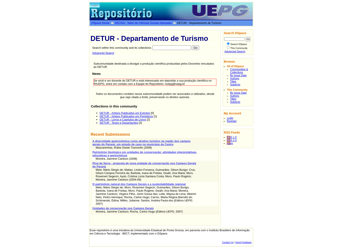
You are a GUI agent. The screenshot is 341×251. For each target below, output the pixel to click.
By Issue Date (238, 75)
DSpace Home (100, 23)
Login (95, 5)
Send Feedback (243, 242)
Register (232, 121)
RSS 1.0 (232, 137)
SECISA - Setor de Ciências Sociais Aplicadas (143, 23)
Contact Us (228, 242)
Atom (230, 143)
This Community (237, 48)
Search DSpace (237, 44)
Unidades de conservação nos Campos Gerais (123, 208)
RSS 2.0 (232, 140)
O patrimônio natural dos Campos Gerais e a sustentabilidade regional (139, 184)
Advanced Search (103, 53)
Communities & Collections (239, 71)
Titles (233, 81)
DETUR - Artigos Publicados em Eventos (125, 113)
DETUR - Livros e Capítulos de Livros (123, 119)
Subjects (235, 84)
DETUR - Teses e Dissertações (119, 122)
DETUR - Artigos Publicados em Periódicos (126, 116)
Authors (234, 78)
